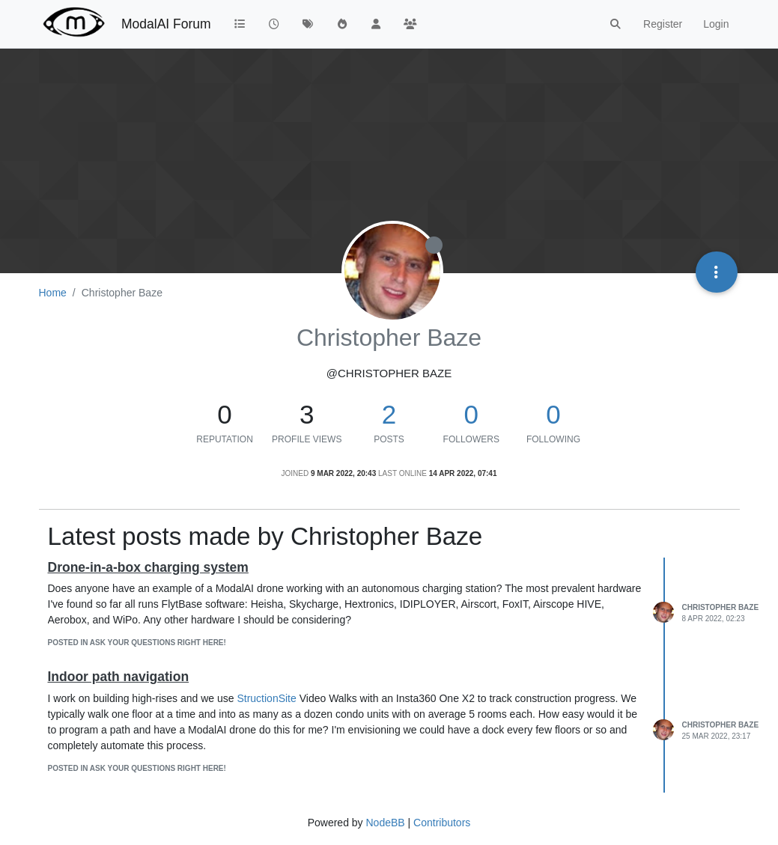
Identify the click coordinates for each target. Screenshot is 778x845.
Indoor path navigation (118, 676)
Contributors (441, 823)
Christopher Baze (720, 607)
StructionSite (266, 698)
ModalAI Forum (166, 23)
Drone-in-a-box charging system (148, 567)
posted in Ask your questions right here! (137, 642)
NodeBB (384, 823)
